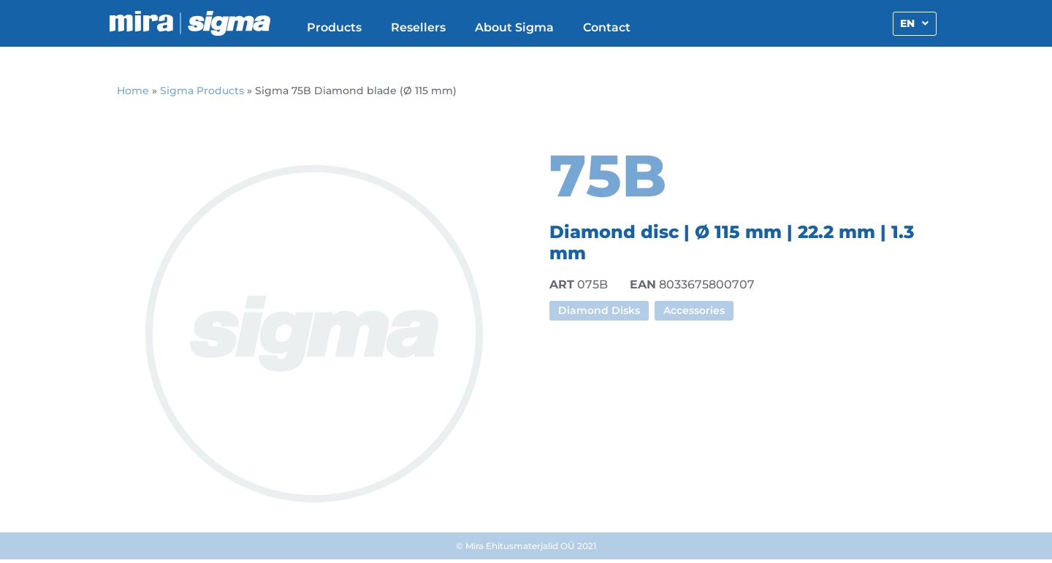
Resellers (418, 27)
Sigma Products (202, 90)
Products (334, 27)
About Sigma (514, 27)
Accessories (694, 310)
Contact (606, 27)
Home (133, 90)
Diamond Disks (599, 310)
